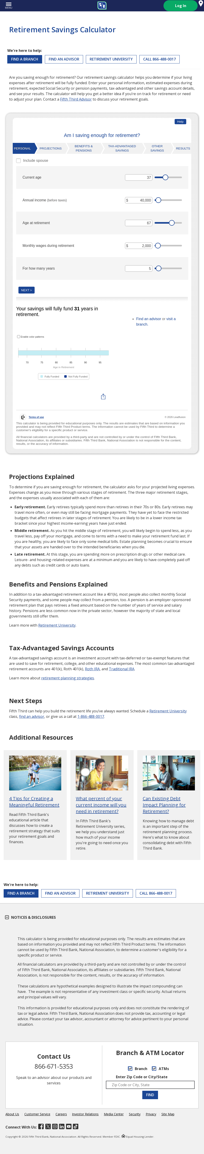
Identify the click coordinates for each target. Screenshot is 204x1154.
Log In (180, 5)
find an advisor (31, 716)
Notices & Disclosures (30, 917)
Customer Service (37, 1114)
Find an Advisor (64, 59)
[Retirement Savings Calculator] (102, 287)
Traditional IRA (121, 668)
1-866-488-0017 (90, 716)
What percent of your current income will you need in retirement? (101, 804)
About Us (12, 1114)
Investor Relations (85, 1114)
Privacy (151, 1114)
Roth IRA (92, 668)
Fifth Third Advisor (76, 99)
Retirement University (111, 59)
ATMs (160, 1068)
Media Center (114, 1114)
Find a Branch (24, 59)
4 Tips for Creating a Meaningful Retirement (34, 801)
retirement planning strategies (67, 678)
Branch (137, 1068)
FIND (150, 1094)
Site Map (167, 1114)
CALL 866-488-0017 (159, 59)
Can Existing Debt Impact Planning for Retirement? (164, 804)
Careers (61, 1114)
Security (134, 1114)
